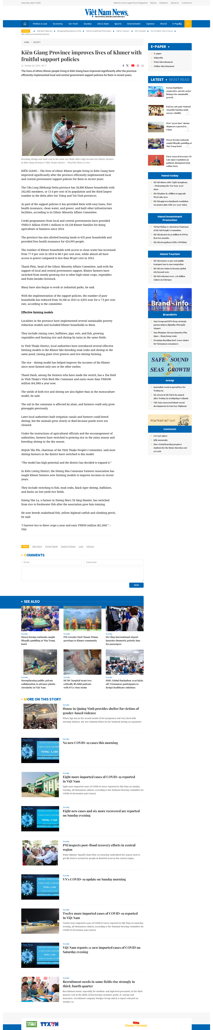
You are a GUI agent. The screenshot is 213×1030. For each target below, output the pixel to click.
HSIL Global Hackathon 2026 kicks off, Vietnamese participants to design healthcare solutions (124, 684)
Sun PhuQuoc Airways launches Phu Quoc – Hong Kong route (170, 340)
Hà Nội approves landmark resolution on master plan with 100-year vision (171, 203)
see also (32, 602)
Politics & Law (40, 23)
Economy (58, 23)
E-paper (158, 47)
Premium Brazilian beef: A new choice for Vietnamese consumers (171, 348)
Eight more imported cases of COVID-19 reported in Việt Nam (99, 779)
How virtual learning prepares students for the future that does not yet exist (170, 476)
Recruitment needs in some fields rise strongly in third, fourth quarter (99, 983)
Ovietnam (163, 3)
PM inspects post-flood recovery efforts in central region (99, 847)
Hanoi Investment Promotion (98, 31)
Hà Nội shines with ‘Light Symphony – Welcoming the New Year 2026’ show (171, 186)
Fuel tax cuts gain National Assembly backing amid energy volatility (178, 109)
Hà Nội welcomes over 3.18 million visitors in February (169, 278)
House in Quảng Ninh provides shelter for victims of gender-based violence (101, 710)
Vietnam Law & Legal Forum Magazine (130, 3)
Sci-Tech (73, 23)
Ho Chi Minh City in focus (162, 31)
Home (26, 42)
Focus (26, 31)
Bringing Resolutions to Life (69, 31)
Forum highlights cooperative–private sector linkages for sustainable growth (178, 92)
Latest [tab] (157, 79)
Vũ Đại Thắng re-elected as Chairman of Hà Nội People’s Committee (171, 228)
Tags (25, 546)
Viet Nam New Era (44, 31)
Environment (133, 23)
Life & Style (103, 23)
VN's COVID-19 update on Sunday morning (94, 879)
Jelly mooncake (161, 468)
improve (90, 546)
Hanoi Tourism (123, 31)
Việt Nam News (106, 13)
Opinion (150, 23)
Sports (118, 23)
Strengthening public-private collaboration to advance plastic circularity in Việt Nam (38, 684)
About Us (175, 3)
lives (81, 546)
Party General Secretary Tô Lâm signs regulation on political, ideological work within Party (178, 161)
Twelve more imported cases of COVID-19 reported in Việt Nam (100, 915)
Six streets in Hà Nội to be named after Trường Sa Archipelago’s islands (171, 407)
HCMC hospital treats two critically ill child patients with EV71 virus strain (77, 684)
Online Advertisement (164, 66)
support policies (68, 546)
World (163, 23)
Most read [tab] (179, 79)
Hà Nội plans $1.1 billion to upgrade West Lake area (170, 195)
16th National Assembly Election (35, 34)
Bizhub (153, 3)
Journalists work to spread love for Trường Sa (170, 399)
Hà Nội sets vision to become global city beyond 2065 (170, 270)
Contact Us (187, 3)
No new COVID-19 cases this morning (90, 742)
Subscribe (158, 57)
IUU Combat (140, 31)
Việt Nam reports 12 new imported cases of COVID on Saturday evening (101, 949)
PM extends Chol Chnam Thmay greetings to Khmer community (81, 638)
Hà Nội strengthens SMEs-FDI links (170, 242)
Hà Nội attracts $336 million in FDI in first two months (171, 236)
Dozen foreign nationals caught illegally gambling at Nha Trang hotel (38, 640)
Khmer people (51, 546)
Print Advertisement (163, 62)
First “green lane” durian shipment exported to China (178, 126)
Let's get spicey (160, 464)
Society (87, 23)
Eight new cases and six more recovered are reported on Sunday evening (101, 813)
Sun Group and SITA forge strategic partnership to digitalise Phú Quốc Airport (170, 331)
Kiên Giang (37, 546)
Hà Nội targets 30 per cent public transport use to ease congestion (169, 262)
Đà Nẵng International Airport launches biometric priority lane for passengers (123, 640)
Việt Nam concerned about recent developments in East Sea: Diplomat (170, 415)
